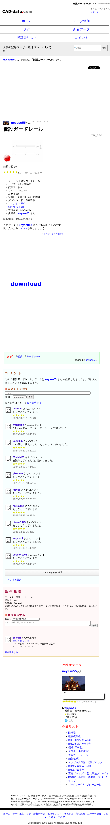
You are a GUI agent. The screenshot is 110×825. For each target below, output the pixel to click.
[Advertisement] (52, 95)
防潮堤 (72, 733)
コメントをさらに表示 (52, 572)
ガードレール (33, 356)
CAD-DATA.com (101, 3)
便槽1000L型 (75, 748)
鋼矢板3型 (74, 759)
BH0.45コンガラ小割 (79, 744)
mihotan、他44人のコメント (19, 219)
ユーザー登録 (94, 814)
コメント (81, 37)
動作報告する (34, 403)
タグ (26, 29)
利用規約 (80, 814)
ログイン (95, 12)
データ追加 (81, 21)
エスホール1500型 (78, 752)
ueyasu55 (90, 360)
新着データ (81, 29)
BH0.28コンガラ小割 (79, 741)
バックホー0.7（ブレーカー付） (86, 785)
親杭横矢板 (74, 737)
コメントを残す (13, 579)
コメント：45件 (17, 203)
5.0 (23, 172)
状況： (22, 619)
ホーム (27, 21)
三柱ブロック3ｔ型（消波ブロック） (88, 774)
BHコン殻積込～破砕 (79, 767)
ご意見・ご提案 (57, 818)
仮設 (19, 356)
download (26, 284)
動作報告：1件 (16, 206)
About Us (68, 814)
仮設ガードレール (78, 755)
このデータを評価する (54, 234)
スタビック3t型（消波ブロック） (86, 763)
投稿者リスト (27, 37)
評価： (16, 396)
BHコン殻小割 (76, 770)
